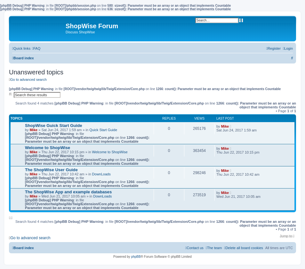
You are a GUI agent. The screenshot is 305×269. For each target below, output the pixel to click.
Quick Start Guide (103, 130)
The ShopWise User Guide (51, 169)
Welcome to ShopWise (47, 147)
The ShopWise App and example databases (68, 191)
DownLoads (101, 174)
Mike (33, 130)
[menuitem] (36, 48)
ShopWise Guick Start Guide (53, 125)
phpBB (136, 256)
